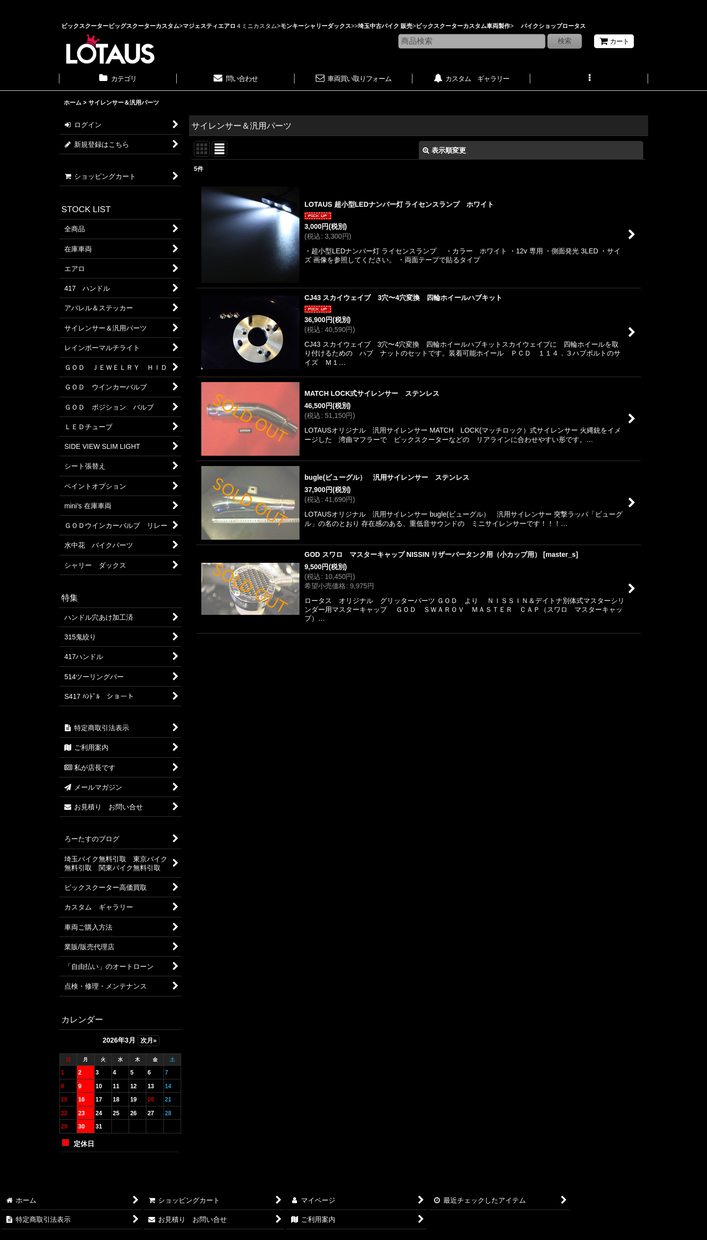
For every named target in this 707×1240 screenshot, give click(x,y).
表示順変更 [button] (444, 150)
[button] (589, 79)
